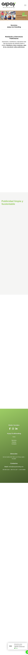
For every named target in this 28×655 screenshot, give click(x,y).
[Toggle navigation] (25, 5)
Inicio (14, 436)
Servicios (14, 440)
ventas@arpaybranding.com (16, 466)
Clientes (14, 442)
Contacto (14, 444)
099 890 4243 (6, 469)
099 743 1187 (14, 469)
